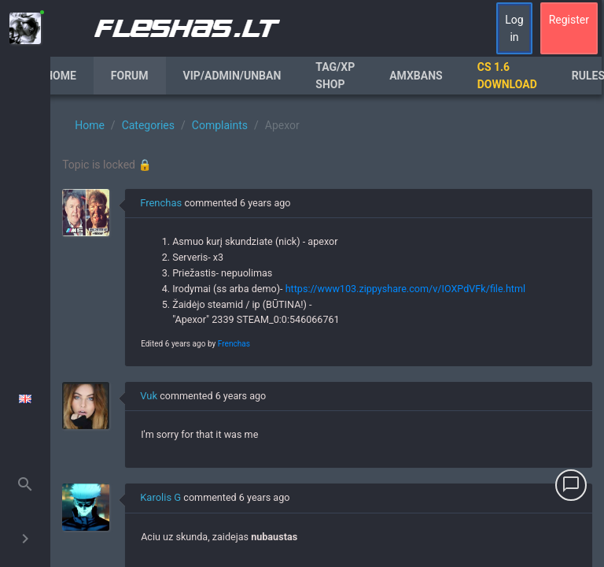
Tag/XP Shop (335, 76)
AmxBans (416, 75)
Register (569, 19)
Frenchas (161, 203)
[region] (327, 330)
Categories (148, 125)
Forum (130, 75)
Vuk (148, 396)
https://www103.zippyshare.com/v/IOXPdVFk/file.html (405, 289)
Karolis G (160, 497)
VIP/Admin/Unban (232, 75)
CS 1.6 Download (507, 76)
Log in (514, 28)
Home (60, 75)
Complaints (220, 125)
